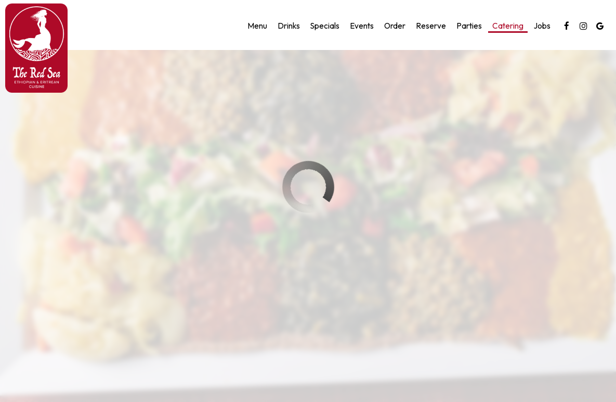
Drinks (289, 26)
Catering (507, 26)
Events (362, 26)
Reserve (431, 26)
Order (394, 26)
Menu (257, 26)
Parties (469, 26)
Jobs (542, 26)
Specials (324, 26)
